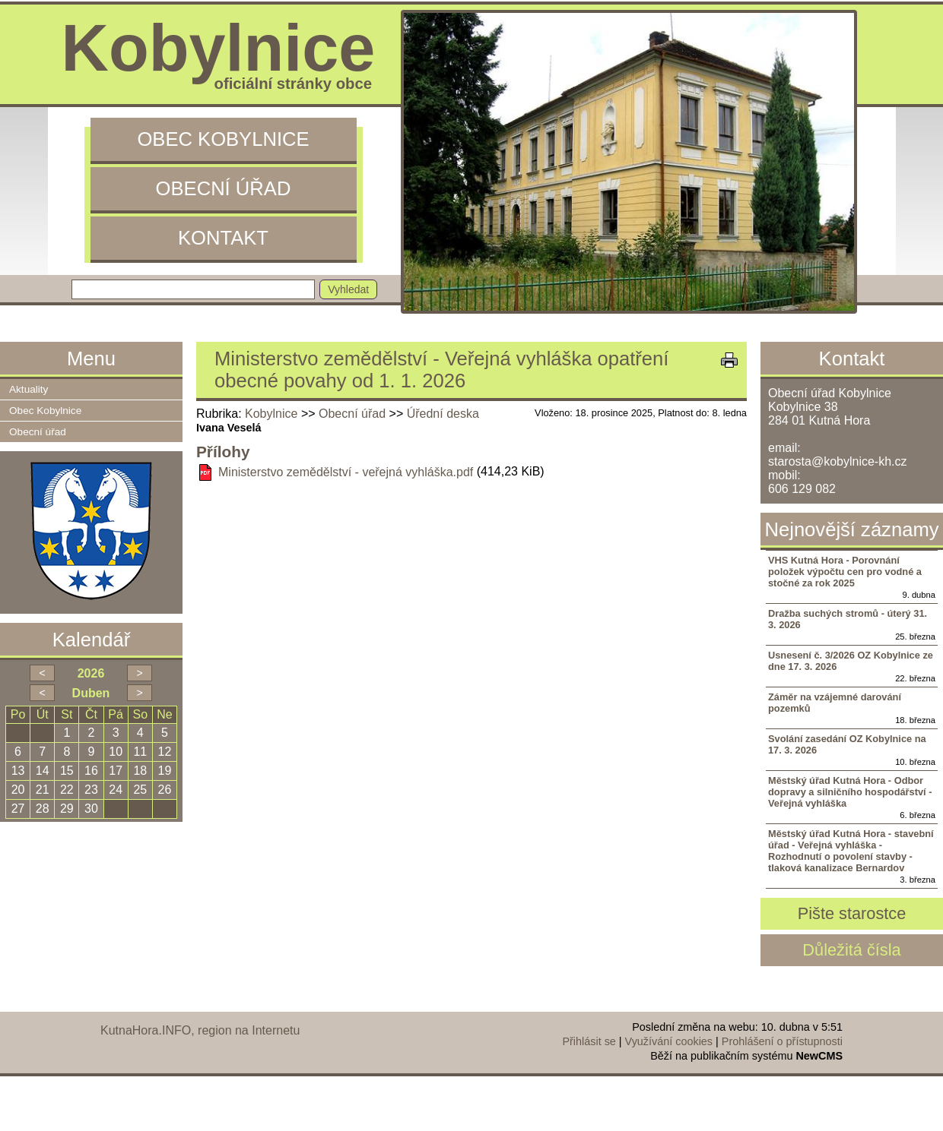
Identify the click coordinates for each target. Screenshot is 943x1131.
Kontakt (223, 237)
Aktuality (28, 389)
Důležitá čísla (851, 949)
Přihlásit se (588, 1041)
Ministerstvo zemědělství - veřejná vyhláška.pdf (345, 472)
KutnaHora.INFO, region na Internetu (200, 1030)
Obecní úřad (223, 188)
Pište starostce (852, 913)
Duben (91, 693)
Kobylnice (271, 413)
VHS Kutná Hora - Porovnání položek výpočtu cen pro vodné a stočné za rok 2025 (845, 571)
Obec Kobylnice (223, 139)
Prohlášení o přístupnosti (782, 1041)
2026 (91, 673)
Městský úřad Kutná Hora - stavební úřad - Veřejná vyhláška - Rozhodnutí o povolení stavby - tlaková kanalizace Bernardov (851, 851)
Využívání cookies (669, 1041)
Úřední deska (443, 413)
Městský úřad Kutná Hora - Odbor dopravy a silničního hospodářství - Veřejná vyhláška (850, 792)
